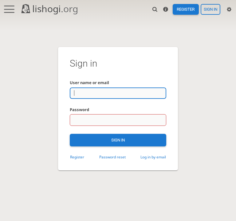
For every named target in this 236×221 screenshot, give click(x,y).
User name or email (89, 82)
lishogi (49, 8)
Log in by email (153, 156)
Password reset (112, 156)
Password (79, 109)
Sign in (210, 9)
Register (186, 9)
